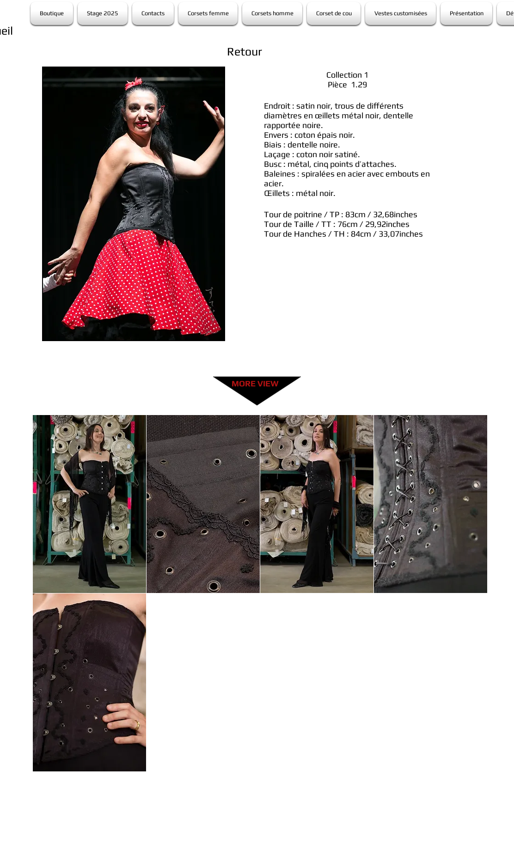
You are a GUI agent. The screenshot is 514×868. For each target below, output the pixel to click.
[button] (89, 504)
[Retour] (244, 51)
